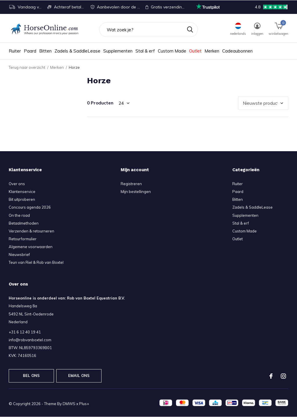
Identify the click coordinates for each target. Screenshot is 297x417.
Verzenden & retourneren (31, 231)
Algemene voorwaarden (30, 246)
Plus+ (84, 403)
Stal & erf (145, 51)
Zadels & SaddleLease (77, 51)
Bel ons (31, 375)
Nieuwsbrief (19, 254)
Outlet (195, 51)
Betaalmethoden (24, 223)
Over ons (17, 183)
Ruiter (15, 51)
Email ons (79, 375)
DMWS (69, 403)
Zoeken (190, 29)
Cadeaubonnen (237, 51)
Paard (30, 51)
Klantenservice (22, 191)
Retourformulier (23, 239)
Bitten (45, 51)
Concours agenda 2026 (30, 207)
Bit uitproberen (22, 199)
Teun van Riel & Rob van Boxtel (36, 262)
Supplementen (118, 51)
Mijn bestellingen (136, 191)
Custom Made (172, 51)
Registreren (131, 183)
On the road (19, 215)
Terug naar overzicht (27, 67)
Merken (211, 51)
